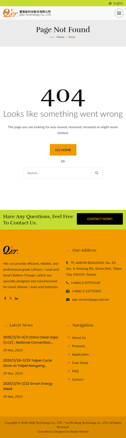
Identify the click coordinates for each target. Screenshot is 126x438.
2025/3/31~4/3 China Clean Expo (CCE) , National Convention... (30, 340)
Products (78, 346)
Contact (78, 379)
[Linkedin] (16, 298)
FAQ (75, 371)
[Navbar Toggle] (119, 13)
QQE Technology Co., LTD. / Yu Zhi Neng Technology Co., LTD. (69, 422)
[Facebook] (5, 298)
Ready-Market (80, 431)
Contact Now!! (99, 219)
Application (80, 354)
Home (60, 37)
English (118, 3)
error (72, 37)
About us (79, 337)
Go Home (63, 150)
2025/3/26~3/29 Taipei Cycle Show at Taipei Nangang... (27, 363)
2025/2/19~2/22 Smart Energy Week (28, 386)
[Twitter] (10, 298)
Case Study (80, 363)
